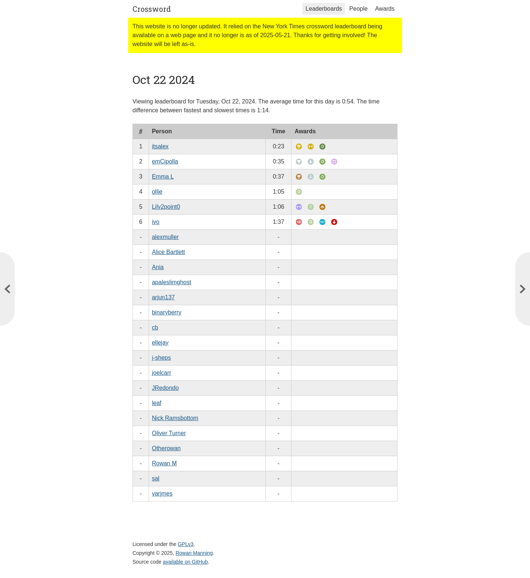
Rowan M (164, 463)
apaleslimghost (171, 282)
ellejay (160, 342)
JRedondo (165, 388)
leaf (157, 403)
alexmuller (165, 237)
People (358, 9)
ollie (157, 191)
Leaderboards (323, 9)
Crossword (151, 9)
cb (155, 327)
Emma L (163, 176)
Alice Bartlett (168, 252)
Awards (385, 9)
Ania (158, 267)
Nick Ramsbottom (175, 418)
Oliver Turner (169, 433)
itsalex (160, 146)
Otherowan (166, 448)
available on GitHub (185, 562)
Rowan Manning (194, 553)
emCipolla (165, 161)
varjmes (162, 493)
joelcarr (161, 373)
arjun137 (163, 297)
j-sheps (161, 358)
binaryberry (166, 312)
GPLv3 (186, 544)
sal (155, 478)
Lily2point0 (166, 207)
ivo (155, 222)
